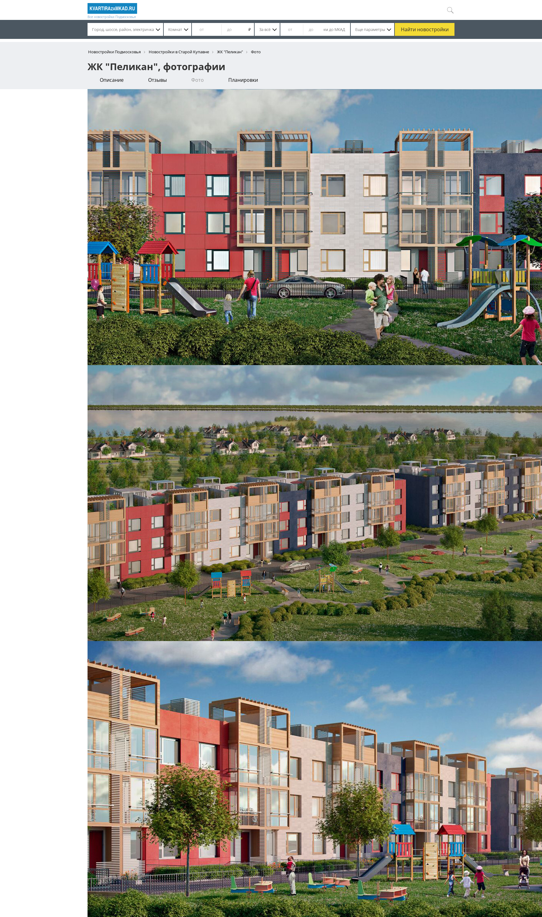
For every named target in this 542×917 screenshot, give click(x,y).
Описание (112, 80)
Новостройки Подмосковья (114, 52)
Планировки (243, 80)
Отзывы (157, 80)
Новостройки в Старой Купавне (179, 52)
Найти (425, 29)
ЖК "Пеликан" (230, 52)
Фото (197, 80)
